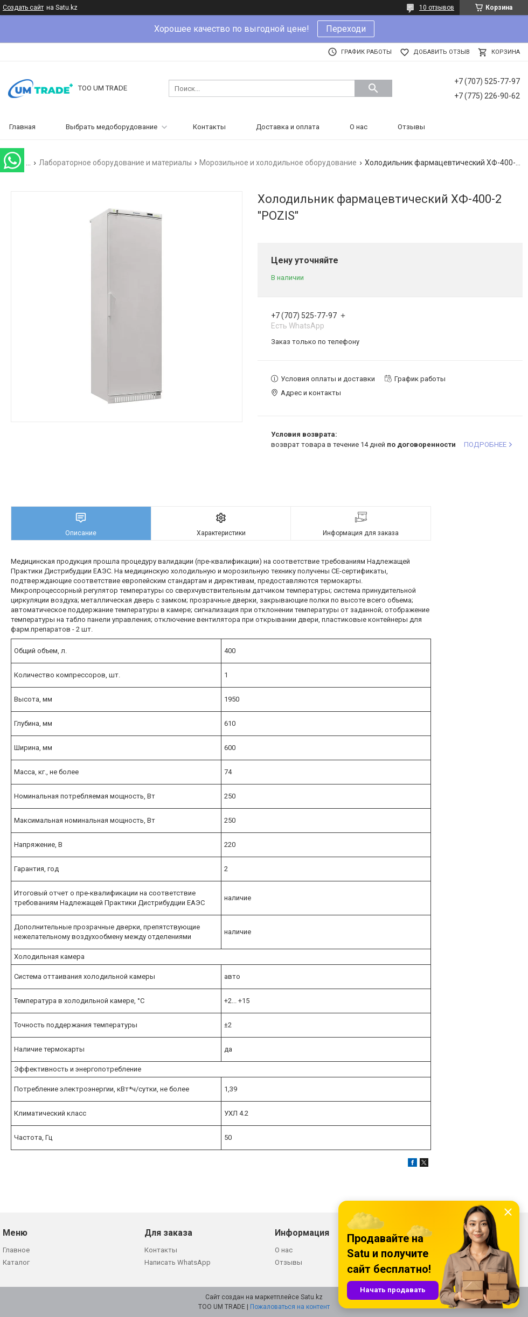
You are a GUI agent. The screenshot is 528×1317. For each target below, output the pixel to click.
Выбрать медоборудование (111, 127)
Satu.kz (312, 1297)
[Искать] (373, 88)
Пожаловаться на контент (290, 1307)
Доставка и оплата (287, 127)
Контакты (209, 127)
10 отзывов (436, 7)
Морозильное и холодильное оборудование (278, 162)
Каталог (16, 1262)
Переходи (346, 29)
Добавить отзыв (441, 51)
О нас (358, 127)
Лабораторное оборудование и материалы (115, 162)
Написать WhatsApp (177, 1262)
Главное (16, 1250)
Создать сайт (23, 7)
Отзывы (411, 127)
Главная (22, 127)
